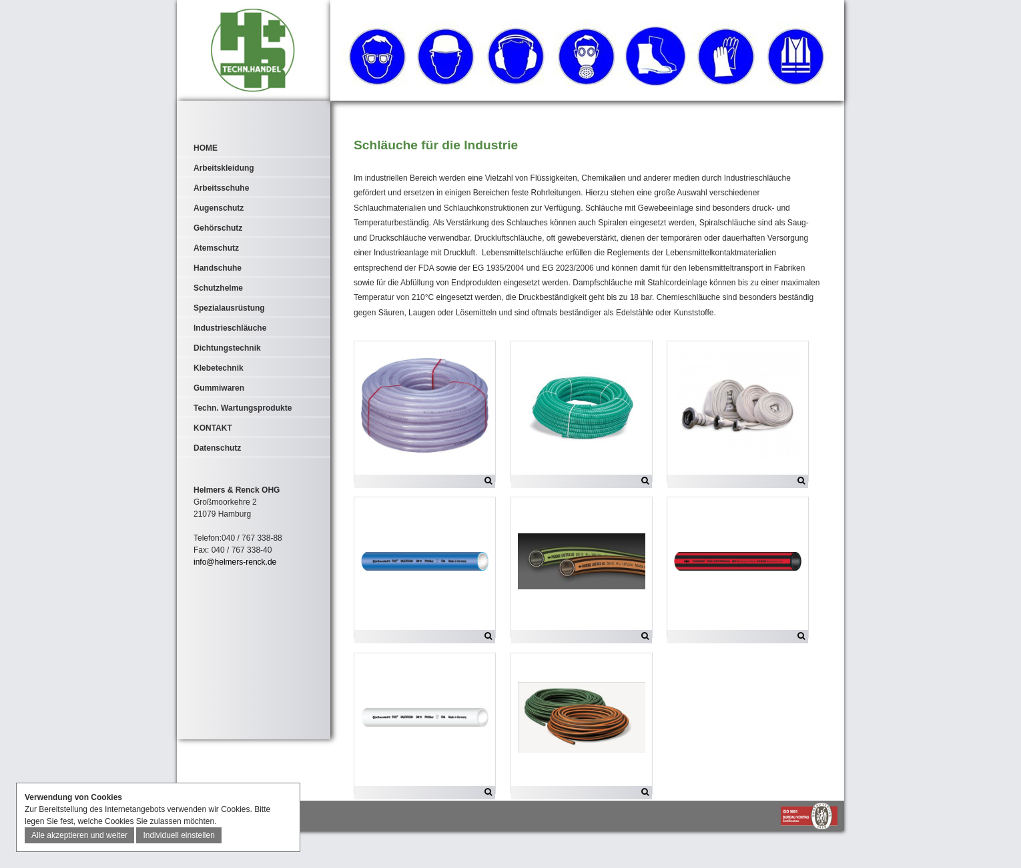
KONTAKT (213, 428)
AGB (293, 852)
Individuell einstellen (178, 835)
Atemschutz (216, 248)
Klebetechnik (219, 368)
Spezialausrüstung (229, 308)
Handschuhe (218, 268)
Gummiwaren (219, 388)
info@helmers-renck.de (235, 562)
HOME (206, 148)
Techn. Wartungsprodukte (243, 408)
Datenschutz (217, 448)
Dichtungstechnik (227, 348)
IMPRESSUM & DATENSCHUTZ (234, 852)
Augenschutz (219, 208)
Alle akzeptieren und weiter (79, 835)
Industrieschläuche (230, 328)
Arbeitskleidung (224, 168)
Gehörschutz (218, 228)
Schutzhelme (218, 288)
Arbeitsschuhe (221, 188)
